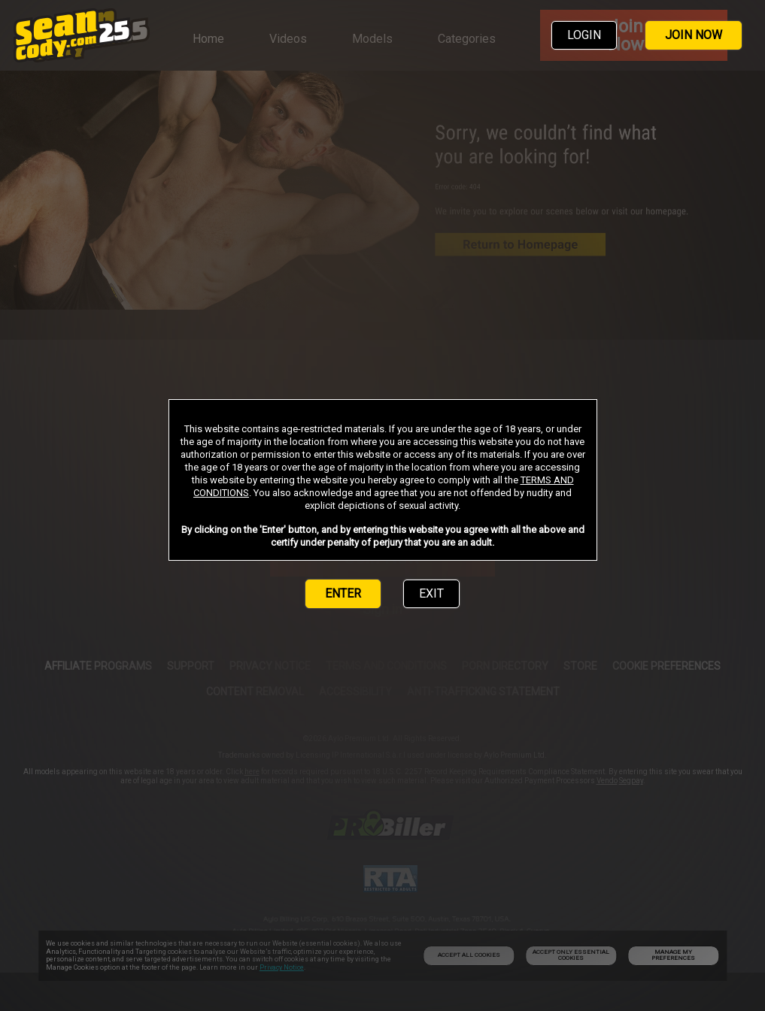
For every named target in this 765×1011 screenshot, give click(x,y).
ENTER (343, 593)
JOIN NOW (693, 35)
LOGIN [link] (584, 35)
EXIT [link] (431, 593)
